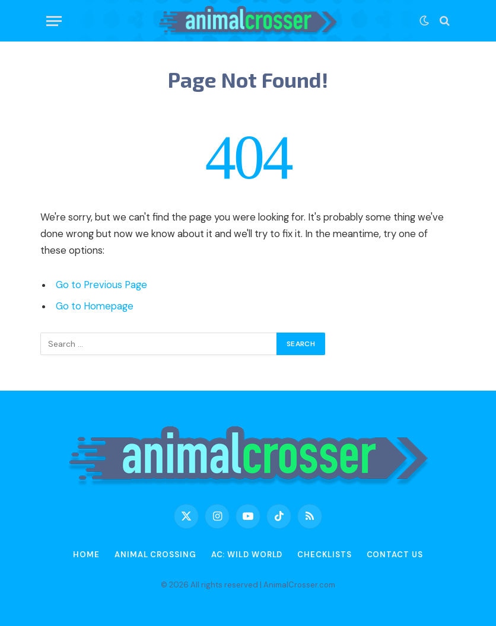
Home (86, 555)
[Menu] (54, 21)
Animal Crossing (155, 555)
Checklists (324, 555)
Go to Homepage (94, 306)
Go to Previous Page (101, 285)
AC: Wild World (247, 555)
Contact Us (395, 555)
